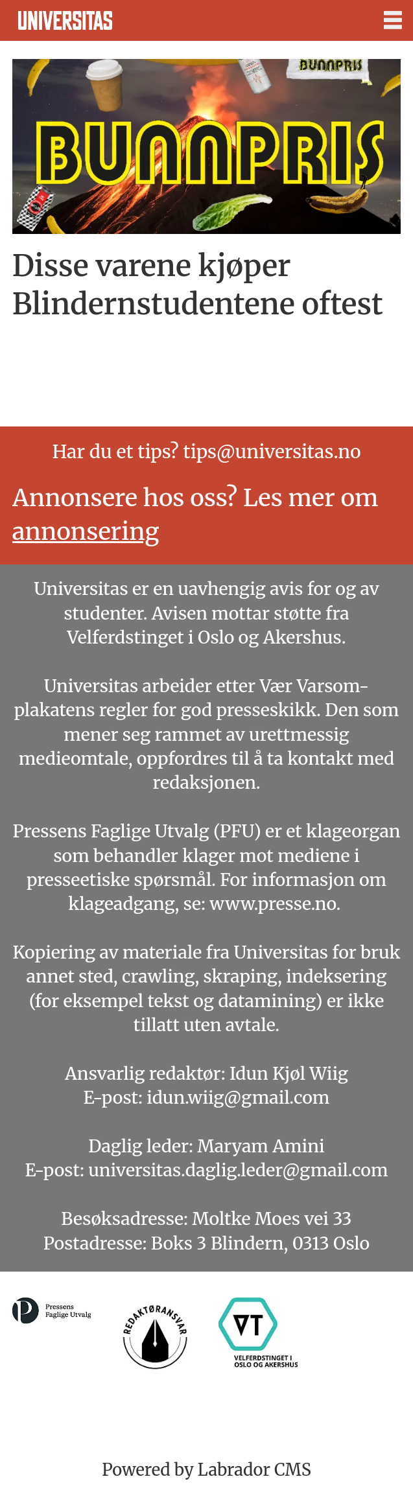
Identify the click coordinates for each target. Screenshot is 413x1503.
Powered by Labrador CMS (206, 1470)
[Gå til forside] (65, 20)
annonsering (85, 531)
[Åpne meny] (393, 21)
